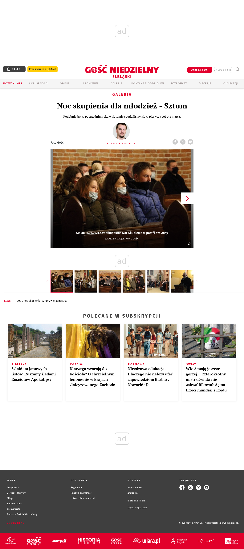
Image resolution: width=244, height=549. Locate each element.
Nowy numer (12, 83)
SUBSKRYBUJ (200, 70)
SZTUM (45, 300)
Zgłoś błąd (16, 523)
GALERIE (116, 83)
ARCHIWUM (90, 83)
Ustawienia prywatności (83, 498)
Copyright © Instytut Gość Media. (195, 523)
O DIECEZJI (230, 83)
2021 (19, 300)
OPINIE (64, 83)
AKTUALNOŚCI (38, 83)
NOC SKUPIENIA (32, 300)
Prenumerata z (42, 69)
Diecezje (205, 83)
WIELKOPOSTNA (59, 300)
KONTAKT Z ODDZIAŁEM (147, 83)
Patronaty (179, 83)
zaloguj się (223, 70)
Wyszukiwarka (237, 69)
